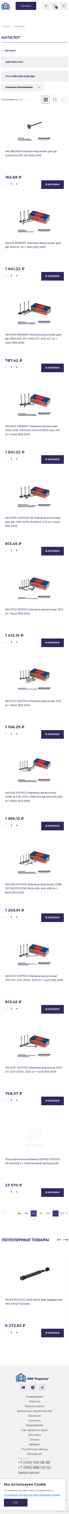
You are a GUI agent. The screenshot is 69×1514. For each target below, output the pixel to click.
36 (28, 99)
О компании (34, 1396)
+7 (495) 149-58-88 (34, 1462)
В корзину (52, 184)
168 (19, 1213)
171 (41, 1213)
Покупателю (34, 1425)
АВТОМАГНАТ (14, 62)
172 (48, 1213)
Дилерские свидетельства (34, 1411)
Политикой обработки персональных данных (32, 1494)
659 (62, 1213)
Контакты (34, 1420)
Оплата (34, 1439)
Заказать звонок (28, 1472)
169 (26, 1213)
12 (21, 99)
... (12, 1213)
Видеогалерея (34, 1406)
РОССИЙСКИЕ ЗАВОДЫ (20, 76)
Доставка (34, 1435)
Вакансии (34, 1415)
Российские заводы (34, 1449)
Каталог (34, 1444)
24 (24, 99)
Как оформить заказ (34, 1430)
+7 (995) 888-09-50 (34, 1467)
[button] (59, 1240)
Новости (34, 1401)
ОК (15, 1502)
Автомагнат (34, 1454)
